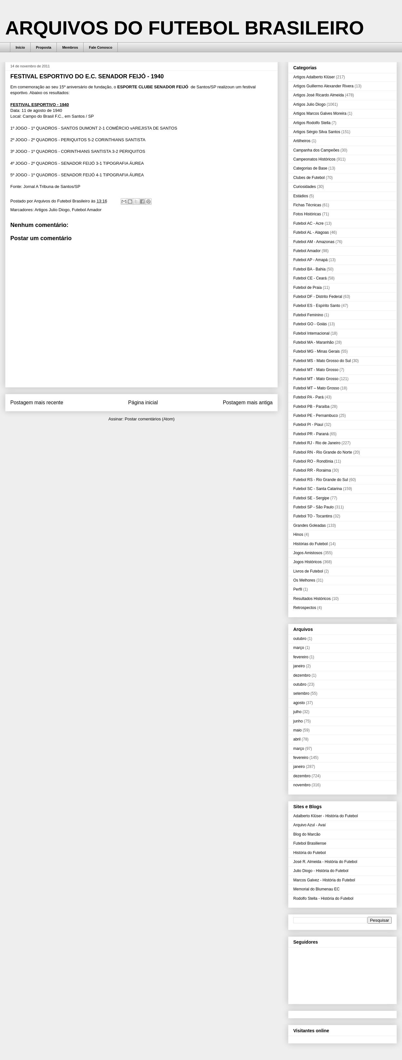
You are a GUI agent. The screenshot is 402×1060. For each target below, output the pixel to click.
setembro (301, 693)
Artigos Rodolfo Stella (311, 123)
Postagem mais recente (36, 402)
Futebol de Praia (307, 287)
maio (297, 730)
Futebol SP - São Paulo (313, 507)
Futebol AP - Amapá (310, 260)
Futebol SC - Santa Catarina (317, 488)
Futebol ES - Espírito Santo (316, 305)
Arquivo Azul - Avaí (309, 825)
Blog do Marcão (306, 834)
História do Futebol (309, 852)
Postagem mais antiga (248, 402)
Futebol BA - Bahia (309, 269)
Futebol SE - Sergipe (311, 498)
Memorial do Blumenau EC (316, 889)
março (298, 647)
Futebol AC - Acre (308, 223)
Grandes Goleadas (309, 525)
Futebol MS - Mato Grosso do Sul (322, 360)
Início (20, 47)
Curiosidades (304, 186)
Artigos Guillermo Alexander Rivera (323, 86)
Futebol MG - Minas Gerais (316, 351)
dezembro (301, 675)
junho (298, 721)
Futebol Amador (87, 209)
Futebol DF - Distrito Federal (317, 296)
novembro (301, 785)
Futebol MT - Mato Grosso (315, 370)
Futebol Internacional (311, 333)
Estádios (300, 196)
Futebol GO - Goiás (310, 324)
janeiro (299, 666)
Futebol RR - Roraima (312, 470)
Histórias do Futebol (310, 544)
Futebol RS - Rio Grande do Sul (320, 479)
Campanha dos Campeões (316, 150)
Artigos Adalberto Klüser (314, 77)
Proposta (43, 47)
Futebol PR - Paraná (310, 434)
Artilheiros (301, 141)
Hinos (298, 534)
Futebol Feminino (308, 315)
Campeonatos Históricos (314, 159)
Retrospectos (304, 607)
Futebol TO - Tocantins (312, 516)
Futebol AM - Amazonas (313, 242)
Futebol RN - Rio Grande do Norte (322, 452)
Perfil (297, 589)
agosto (299, 703)
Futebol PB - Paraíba (311, 406)
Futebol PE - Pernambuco (315, 415)
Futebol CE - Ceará (310, 278)
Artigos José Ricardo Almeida (318, 95)
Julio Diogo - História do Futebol (320, 871)
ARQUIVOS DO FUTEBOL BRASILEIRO (184, 28)
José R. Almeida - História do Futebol (325, 861)
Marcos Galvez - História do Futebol (324, 880)
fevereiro (300, 657)
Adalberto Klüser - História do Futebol (325, 816)
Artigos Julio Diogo (52, 209)
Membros (70, 47)
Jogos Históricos (307, 562)
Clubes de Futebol (309, 177)
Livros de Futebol (308, 571)
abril (297, 739)
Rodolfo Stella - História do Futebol (323, 898)
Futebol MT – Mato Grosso (316, 388)
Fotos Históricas (307, 214)
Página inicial (143, 402)
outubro (300, 638)
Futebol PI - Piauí (308, 424)
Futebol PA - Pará (308, 397)
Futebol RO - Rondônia (313, 461)
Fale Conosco (100, 47)
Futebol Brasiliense (309, 843)
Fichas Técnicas (307, 205)
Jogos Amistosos (307, 553)
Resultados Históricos (312, 598)
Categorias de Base (310, 168)
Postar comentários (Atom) (150, 419)
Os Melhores (304, 580)
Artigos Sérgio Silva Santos (316, 132)
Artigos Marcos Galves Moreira (320, 113)
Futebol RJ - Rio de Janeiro (316, 443)
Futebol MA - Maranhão (313, 342)
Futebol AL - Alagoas (311, 232)
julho (297, 712)
